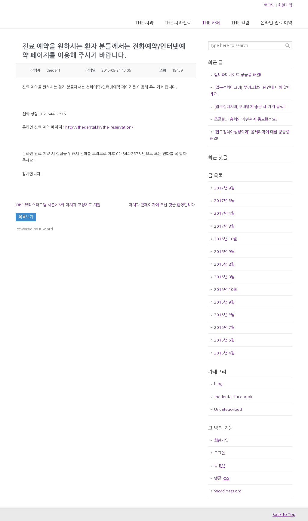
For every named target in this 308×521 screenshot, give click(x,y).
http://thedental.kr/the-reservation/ (99, 127)
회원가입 (285, 5)
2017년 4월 (224, 213)
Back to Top (284, 514)
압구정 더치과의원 (41, 14)
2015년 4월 (224, 353)
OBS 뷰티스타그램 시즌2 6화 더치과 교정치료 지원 (58, 205)
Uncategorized (228, 409)
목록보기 (26, 217)
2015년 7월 (224, 327)
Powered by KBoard (34, 229)
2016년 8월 (224, 264)
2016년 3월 (224, 277)
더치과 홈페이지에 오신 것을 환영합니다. (162, 205)
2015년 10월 (225, 290)
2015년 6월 (224, 340)
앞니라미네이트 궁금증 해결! (237, 75)
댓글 (221, 478)
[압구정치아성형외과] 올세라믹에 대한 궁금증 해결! (249, 135)
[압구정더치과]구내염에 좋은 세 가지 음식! (249, 107)
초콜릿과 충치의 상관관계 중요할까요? (246, 119)
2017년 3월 (224, 226)
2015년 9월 (224, 302)
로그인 (269, 5)
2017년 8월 (224, 201)
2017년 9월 (224, 188)
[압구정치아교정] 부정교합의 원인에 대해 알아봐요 (250, 91)
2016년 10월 (225, 239)
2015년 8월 (224, 315)
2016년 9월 (224, 252)
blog (218, 384)
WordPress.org (228, 491)
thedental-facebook (233, 397)
